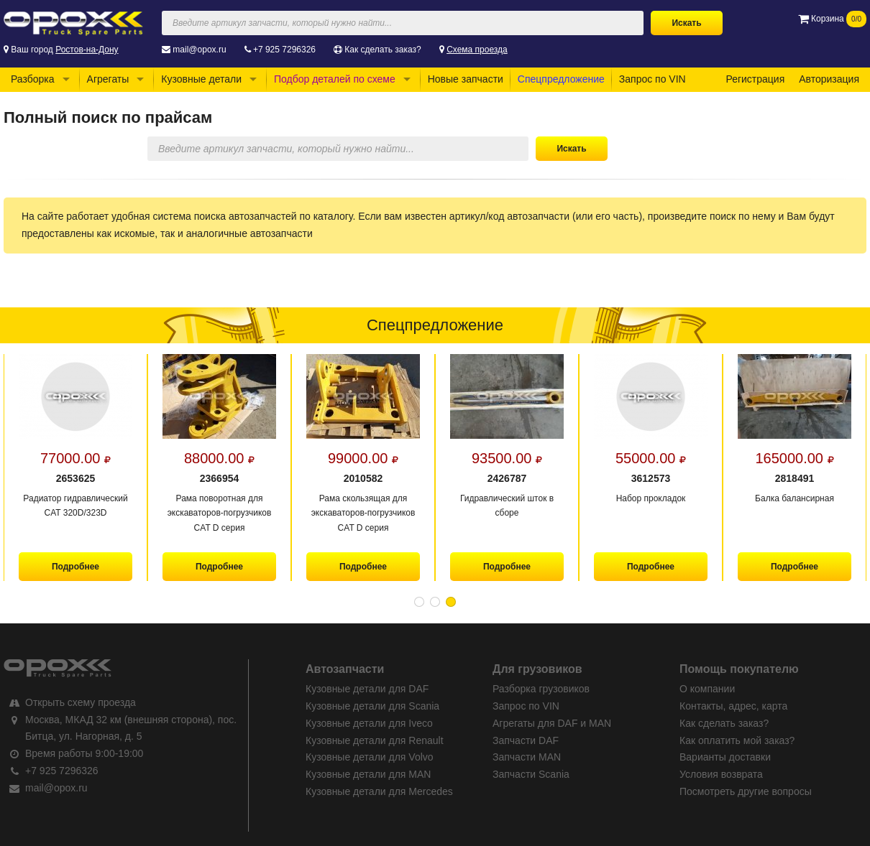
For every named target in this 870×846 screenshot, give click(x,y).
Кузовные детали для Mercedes (379, 791)
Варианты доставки (725, 757)
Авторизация (829, 79)
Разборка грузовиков (541, 688)
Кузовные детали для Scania (372, 706)
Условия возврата (721, 774)
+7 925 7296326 (284, 50)
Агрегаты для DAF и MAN (552, 723)
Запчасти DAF (526, 740)
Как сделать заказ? (382, 50)
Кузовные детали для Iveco (369, 723)
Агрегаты (108, 79)
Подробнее (75, 567)
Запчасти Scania (531, 774)
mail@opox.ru (199, 50)
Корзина (832, 19)
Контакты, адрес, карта (733, 706)
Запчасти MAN (527, 757)
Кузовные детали (201, 79)
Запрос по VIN (652, 79)
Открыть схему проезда (80, 702)
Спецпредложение (561, 79)
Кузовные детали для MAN (368, 774)
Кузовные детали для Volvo (370, 757)
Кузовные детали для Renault (375, 740)
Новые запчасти (465, 79)
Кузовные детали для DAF (367, 688)
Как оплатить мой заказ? (737, 740)
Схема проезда (477, 50)
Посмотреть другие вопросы (745, 791)
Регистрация (754, 79)
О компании (707, 688)
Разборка (33, 79)
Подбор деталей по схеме (334, 79)
